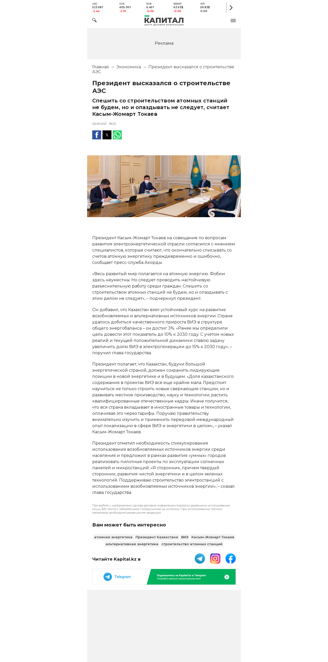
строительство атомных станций (191, 544)
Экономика (128, 66)
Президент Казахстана (157, 537)
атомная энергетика (113, 537)
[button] (233, 20)
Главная (100, 66)
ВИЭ (184, 537)
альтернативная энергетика (132, 544)
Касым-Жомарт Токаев (212, 537)
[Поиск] (94, 20)
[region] (164, 43)
